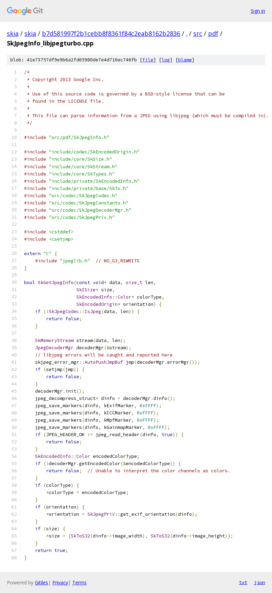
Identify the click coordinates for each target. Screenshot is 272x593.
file (147, 60)
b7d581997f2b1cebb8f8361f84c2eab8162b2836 (111, 33)
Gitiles (41, 582)
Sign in (258, 11)
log (166, 60)
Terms (79, 582)
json (259, 582)
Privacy (60, 582)
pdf (213, 33)
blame (185, 60)
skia (13, 33)
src (197, 33)
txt (243, 582)
